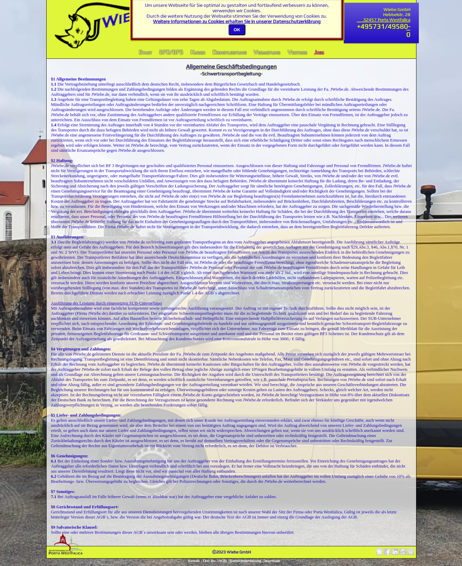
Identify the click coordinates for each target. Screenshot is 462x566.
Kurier (197, 52)
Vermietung (267, 52)
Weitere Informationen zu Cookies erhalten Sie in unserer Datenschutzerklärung (237, 21)
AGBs (223, 561)
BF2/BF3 (171, 52)
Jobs (319, 52)
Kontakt (194, 561)
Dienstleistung (229, 52)
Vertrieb (297, 52)
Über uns (209, 561)
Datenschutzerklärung (245, 561)
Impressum (272, 561)
